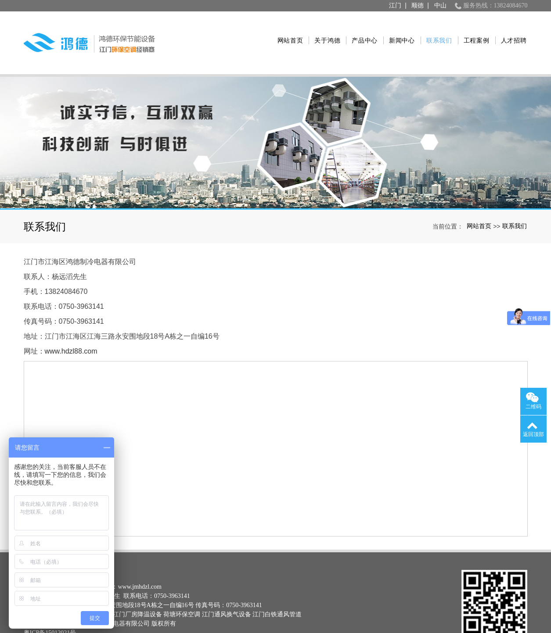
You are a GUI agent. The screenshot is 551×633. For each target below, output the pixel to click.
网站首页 (286, 30)
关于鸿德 (323, 30)
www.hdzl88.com (71, 326)
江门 (395, 5)
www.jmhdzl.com (139, 561)
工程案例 (472, 30)
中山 (440, 5)
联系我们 (434, 30)
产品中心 (360, 30)
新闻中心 (397, 30)
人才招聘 (509, 30)
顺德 (417, 5)
